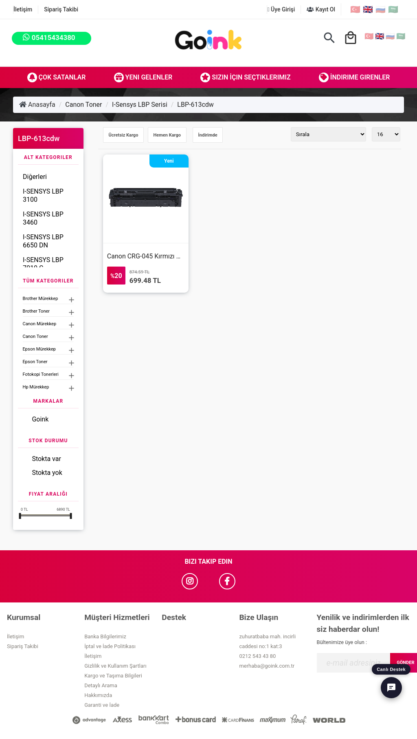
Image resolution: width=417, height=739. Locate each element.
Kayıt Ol (321, 9)
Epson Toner (35, 361)
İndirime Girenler (354, 77)
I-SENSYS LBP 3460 (43, 218)
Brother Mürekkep (40, 298)
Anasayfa (37, 104)
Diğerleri (35, 177)
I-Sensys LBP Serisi (139, 104)
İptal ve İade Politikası (110, 646)
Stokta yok (47, 472)
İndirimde (207, 135)
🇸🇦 (393, 9)
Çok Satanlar (56, 77)
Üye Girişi (281, 9)
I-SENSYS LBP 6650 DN (43, 241)
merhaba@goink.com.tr (266, 666)
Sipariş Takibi (61, 9)
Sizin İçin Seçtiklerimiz (245, 77)
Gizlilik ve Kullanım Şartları (115, 666)
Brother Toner (36, 311)
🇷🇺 (380, 9)
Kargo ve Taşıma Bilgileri (113, 676)
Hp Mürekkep (36, 387)
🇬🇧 (368, 9)
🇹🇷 (355, 9)
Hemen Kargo (167, 135)
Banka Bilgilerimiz (105, 636)
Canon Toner (83, 104)
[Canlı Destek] (391, 687)
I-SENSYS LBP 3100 (43, 195)
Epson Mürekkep (39, 349)
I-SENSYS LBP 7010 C (43, 264)
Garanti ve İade (101, 705)
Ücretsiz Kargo (123, 135)
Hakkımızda (98, 695)
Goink (40, 419)
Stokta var (46, 459)
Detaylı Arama (100, 685)
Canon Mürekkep (39, 323)
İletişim (22, 9)
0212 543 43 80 (257, 656)
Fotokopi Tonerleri (41, 374)
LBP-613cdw (195, 104)
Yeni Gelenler (143, 77)
